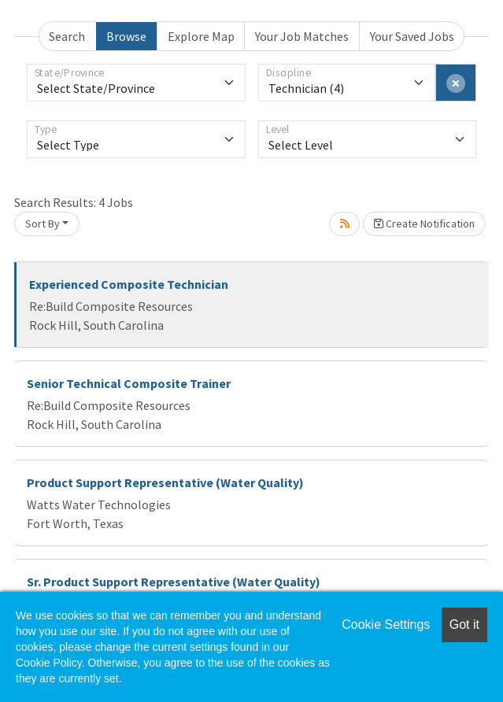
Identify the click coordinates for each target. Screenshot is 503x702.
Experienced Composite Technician (128, 284)
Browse (126, 36)
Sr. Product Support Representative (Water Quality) (173, 581)
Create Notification (424, 223)
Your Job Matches (302, 36)
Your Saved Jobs (412, 36)
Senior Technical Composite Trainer (129, 383)
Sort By (42, 223)
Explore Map (201, 36)
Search (67, 36)
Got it (464, 624)
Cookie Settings (386, 624)
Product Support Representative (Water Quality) (165, 482)
